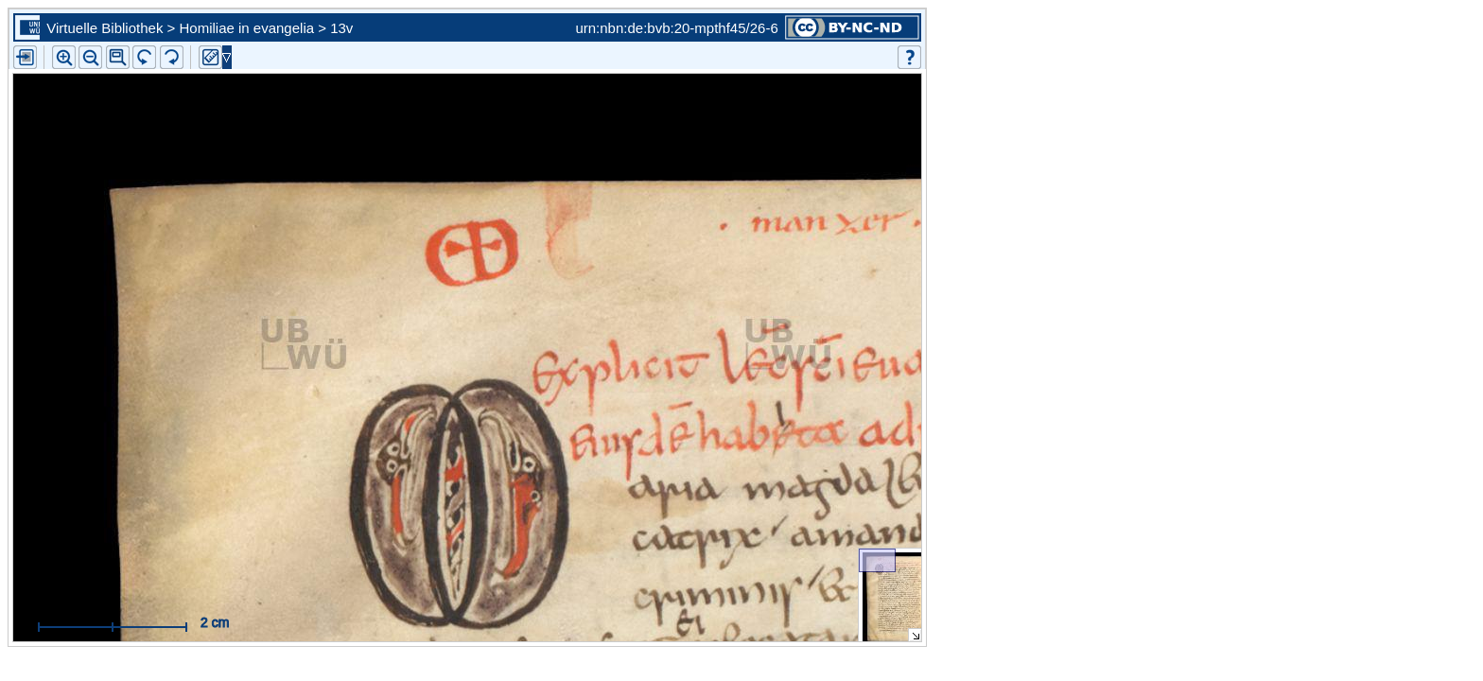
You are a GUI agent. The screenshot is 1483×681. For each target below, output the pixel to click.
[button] (118, 57)
